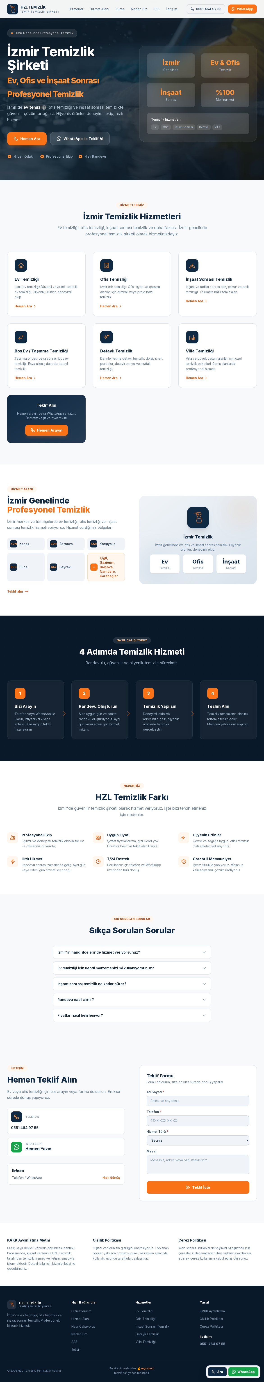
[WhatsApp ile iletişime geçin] (242, 9)
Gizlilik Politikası (211, 1319)
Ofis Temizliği (145, 1319)
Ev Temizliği (144, 1311)
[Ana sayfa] (33, 9)
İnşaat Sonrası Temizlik (152, 1326)
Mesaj (151, 1156)
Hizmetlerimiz (81, 1311)
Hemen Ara (25, 310)
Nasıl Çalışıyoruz (83, 1326)
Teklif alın (17, 596)
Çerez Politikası (211, 1326)
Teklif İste (198, 1192)
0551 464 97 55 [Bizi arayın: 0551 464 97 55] (206, 9)
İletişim (171, 9)
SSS (156, 9)
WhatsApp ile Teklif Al (80, 138)
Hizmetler (75, 9)
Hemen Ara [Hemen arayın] (27, 138)
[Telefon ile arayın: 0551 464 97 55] (217, 1371)
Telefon (154, 1116)
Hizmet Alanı (99, 9)
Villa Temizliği (146, 1342)
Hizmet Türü (157, 1136)
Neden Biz (139, 9)
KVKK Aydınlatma (212, 1311)
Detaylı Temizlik (147, 1334)
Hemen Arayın (46, 434)
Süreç (120, 9)
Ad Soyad (155, 1096)
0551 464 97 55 (25, 1132)
